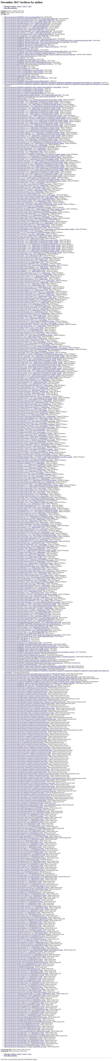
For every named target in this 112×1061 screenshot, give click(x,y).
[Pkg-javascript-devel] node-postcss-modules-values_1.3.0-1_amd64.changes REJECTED (29, 20)
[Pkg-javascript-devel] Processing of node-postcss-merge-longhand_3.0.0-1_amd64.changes (30, 416)
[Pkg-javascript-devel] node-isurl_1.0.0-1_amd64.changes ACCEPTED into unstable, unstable (30, 366)
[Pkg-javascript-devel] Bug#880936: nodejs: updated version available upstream (26, 81)
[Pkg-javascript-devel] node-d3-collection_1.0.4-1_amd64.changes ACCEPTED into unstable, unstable (33, 358)
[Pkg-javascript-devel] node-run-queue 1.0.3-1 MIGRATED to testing (23, 911)
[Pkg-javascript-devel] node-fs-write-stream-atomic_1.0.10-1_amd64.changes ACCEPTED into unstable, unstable (36, 120)
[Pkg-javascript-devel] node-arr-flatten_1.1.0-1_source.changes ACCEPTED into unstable (29, 533)
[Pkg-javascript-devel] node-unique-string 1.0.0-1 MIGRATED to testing (24, 982)
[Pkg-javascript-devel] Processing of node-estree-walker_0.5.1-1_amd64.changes (27, 479)
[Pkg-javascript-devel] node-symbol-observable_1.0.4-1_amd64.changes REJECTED (28, 31)
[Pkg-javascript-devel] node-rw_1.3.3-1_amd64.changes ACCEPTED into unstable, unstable (30, 177)
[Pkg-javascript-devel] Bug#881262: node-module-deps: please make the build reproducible (30, 96)
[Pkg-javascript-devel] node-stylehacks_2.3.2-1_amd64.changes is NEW (24, 415)
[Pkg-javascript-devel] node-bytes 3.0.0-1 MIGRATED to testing (22, 823)
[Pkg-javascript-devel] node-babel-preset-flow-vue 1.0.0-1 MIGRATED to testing (27, 812)
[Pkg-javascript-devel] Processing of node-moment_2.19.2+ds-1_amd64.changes (27, 444)
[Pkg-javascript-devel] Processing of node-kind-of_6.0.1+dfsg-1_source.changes (26, 524)
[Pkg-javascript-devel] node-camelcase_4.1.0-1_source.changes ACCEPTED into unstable (29, 427)
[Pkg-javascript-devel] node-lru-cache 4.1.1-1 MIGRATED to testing (23, 951)
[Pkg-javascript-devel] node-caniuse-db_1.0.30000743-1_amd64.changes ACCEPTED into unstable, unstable (35, 154)
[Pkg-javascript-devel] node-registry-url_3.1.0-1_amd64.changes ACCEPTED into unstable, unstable (32, 135)
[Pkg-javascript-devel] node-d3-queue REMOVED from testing (22, 1023)
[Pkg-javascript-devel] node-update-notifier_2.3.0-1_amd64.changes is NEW (26, 596)
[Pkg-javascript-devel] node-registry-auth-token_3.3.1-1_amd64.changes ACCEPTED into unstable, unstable (34, 134)
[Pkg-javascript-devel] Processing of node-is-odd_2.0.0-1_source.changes (25, 491)
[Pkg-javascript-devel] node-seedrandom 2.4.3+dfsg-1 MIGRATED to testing (26, 942)
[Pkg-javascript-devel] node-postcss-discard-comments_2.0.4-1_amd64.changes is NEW (29, 299)
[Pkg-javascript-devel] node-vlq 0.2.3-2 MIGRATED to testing (22, 859)
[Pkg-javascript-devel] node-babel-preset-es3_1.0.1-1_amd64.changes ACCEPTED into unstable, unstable (34, 170)
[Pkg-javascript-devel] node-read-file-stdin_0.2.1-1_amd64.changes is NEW (25, 408)
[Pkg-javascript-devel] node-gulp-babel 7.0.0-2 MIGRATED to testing (24, 1042)
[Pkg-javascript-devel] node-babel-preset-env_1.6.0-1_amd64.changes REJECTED (27, 23)
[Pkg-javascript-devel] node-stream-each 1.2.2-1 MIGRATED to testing (24, 1012)
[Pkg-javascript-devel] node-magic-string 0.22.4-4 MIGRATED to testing (25, 870)
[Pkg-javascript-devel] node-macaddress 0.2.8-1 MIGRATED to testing (24, 1007)
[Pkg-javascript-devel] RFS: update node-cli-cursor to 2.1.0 (21, 56)
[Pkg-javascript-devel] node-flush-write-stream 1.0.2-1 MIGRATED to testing (26, 933)
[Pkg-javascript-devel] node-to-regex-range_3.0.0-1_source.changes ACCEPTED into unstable (30, 536)
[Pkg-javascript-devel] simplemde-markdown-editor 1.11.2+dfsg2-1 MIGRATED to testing (29, 993)
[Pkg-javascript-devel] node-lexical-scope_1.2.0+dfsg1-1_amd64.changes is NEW (27, 610)
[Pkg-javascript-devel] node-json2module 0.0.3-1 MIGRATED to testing (24, 1006)
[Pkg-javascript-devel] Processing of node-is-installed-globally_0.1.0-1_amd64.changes (29, 575)
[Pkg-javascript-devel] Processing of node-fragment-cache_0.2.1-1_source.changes (27, 505)
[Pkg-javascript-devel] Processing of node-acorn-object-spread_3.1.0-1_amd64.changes (28, 223)
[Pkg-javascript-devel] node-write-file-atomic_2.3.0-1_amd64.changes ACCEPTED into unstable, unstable (34, 143)
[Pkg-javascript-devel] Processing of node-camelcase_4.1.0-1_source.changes (26, 425)
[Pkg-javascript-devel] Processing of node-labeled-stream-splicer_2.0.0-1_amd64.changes (29, 571)
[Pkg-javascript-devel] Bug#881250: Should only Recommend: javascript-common (27, 43)
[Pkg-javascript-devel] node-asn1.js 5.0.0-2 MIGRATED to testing (23, 986)
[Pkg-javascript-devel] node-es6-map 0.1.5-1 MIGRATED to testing (23, 845)
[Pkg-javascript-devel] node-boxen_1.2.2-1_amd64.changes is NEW (23, 471)
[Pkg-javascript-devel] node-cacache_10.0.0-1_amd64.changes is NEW (24, 340)
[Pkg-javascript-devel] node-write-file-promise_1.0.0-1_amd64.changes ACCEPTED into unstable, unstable (34, 167)
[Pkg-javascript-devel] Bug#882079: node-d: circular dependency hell (24, 17)
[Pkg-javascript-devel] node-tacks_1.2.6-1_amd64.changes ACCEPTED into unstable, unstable (31, 138)
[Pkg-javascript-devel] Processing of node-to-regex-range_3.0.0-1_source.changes (27, 532)
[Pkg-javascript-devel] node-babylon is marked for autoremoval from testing (25, 700)
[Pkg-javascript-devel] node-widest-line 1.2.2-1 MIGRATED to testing (24, 984)
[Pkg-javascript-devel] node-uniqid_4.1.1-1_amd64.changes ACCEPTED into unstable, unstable (31, 377)
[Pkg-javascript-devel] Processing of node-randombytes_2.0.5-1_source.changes (26, 600)
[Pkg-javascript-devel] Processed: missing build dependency (21, 664)
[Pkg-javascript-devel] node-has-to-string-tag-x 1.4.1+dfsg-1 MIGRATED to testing (27, 934)
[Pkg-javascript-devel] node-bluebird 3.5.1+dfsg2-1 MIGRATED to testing (25, 995)
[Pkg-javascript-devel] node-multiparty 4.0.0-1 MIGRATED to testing (24, 937)
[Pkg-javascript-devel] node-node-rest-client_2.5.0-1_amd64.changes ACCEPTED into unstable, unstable (34, 163)
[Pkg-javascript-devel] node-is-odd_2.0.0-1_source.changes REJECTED (24, 500)
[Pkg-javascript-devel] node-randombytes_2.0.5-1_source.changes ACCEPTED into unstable (30, 605)
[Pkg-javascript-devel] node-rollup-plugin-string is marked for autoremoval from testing (29, 798)
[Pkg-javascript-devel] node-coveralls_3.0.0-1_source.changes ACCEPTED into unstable (29, 352)
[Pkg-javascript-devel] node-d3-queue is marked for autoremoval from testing (26, 691)
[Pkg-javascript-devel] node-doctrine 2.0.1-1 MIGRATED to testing (23, 978)
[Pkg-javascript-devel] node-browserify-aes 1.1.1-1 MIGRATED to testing (25, 948)
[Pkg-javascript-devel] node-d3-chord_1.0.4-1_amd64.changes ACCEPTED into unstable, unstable (32, 171)
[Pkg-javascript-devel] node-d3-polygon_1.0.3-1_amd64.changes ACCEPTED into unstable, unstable (32, 245)
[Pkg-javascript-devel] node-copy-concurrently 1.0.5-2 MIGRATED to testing (26, 954)
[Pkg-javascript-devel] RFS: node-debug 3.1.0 (17, 65)
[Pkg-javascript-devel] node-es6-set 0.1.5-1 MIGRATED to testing (23, 847)
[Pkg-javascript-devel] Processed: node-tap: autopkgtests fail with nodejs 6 (25, 655)
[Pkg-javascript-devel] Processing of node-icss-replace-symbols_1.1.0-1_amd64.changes (29, 198)
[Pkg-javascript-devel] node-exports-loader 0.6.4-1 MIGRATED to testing (25, 1000)
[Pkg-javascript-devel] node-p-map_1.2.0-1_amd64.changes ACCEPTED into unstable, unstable (31, 131)
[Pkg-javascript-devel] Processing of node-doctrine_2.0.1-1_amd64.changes (25, 435)
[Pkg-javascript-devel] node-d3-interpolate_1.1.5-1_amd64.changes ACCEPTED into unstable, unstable (33, 115)
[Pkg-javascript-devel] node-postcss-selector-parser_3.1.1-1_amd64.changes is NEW (28, 287)
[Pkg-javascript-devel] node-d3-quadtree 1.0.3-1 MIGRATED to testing (24, 928)
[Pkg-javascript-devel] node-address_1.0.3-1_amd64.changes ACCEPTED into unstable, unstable (31, 103)
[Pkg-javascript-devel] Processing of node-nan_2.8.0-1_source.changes (24, 475)
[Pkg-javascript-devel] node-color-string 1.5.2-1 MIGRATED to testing (24, 839)
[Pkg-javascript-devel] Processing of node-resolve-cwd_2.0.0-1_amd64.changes (26, 185)
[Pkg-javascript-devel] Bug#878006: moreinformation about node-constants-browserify (28, 644)
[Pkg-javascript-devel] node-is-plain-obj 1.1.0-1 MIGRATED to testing (24, 1003)
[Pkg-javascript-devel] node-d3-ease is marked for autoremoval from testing (25, 731)
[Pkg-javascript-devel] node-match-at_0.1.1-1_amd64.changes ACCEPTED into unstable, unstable (32, 128)
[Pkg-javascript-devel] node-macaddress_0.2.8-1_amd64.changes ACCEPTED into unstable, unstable (32, 369)
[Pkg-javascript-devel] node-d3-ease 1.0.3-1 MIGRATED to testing (23, 883)
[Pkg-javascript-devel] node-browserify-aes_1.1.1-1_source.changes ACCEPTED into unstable (31, 346)
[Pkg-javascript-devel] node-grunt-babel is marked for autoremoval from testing (26, 706)
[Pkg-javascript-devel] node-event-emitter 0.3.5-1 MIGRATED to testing (24, 855)
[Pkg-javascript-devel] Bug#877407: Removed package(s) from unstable (24, 461)
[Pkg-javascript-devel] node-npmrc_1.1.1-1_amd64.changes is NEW (23, 468)
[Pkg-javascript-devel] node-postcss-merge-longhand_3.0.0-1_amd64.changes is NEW (28, 418)
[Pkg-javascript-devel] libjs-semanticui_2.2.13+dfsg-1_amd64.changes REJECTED (27, 32)
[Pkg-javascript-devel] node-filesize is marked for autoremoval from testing (25, 694)
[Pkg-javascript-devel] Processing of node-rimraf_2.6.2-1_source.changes (25, 333)
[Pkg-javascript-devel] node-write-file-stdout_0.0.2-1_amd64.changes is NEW (26, 312)
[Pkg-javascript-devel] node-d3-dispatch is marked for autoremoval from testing (26, 728)
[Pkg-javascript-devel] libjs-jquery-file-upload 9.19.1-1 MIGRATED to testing (26, 836)
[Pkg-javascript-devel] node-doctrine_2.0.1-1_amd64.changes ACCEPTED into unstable (29, 436)
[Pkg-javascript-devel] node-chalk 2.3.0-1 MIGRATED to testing (22, 825)
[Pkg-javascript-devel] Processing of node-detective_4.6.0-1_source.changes (25, 580)
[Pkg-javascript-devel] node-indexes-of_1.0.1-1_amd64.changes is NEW (24, 284)
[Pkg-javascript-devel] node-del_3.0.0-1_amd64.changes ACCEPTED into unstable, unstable (30, 360)
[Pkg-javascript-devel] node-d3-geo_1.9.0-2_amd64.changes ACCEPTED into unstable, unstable (31, 241)
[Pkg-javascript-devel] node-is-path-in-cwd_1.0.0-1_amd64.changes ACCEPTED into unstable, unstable (33, 363)
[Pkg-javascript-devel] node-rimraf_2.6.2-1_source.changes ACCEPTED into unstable (28, 335)
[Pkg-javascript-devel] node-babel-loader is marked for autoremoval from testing (27, 697)
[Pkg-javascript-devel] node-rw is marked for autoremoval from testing (24, 742)
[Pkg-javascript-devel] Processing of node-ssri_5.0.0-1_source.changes (24, 327)
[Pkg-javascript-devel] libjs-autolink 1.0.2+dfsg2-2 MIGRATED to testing (25, 834)
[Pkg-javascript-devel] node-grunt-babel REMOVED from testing (22, 1026)
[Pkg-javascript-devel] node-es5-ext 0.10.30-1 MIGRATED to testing (23, 842)
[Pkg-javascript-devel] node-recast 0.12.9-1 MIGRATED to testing (23, 990)
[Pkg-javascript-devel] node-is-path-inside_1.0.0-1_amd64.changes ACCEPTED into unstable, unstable (33, 176)
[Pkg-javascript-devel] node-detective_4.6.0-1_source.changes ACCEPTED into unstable (29, 582)
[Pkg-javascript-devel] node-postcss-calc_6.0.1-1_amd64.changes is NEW (25, 310)
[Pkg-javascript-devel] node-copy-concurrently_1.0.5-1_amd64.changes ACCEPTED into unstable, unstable (34, 355)
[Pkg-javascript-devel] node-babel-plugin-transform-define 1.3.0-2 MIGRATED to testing (29, 1035)
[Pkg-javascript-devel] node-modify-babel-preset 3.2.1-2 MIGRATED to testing (26, 808)
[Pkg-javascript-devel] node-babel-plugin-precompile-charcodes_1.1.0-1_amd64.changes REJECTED (32, 95)
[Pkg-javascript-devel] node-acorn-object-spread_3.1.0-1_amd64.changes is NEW (27, 224)
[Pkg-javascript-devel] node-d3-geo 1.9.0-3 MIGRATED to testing (23, 925)
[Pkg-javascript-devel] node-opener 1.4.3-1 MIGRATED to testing (23, 903)
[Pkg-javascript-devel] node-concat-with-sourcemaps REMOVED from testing (26, 973)
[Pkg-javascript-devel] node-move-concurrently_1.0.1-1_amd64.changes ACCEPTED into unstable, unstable (34, 371)
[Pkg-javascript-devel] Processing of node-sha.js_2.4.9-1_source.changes (24, 589)
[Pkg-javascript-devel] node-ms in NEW (15, 67)
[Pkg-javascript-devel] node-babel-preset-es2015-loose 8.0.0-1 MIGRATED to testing (28, 918)
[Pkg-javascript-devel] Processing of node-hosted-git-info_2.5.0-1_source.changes (27, 396)
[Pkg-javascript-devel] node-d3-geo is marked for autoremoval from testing (25, 738)
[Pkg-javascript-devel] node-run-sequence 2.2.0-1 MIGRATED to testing (24, 1011)
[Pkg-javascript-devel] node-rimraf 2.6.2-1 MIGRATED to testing (22, 953)
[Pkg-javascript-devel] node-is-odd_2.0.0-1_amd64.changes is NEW (23, 521)
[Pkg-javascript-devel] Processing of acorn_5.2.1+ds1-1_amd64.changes (24, 234)
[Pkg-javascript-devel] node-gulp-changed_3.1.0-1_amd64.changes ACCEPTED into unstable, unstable (33, 99)
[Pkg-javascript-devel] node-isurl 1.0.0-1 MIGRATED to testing (22, 1004)
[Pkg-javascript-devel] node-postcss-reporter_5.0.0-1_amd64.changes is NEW (26, 405)
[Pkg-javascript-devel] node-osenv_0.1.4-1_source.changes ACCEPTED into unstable (28, 399)
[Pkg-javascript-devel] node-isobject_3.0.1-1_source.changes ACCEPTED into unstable (29, 502)
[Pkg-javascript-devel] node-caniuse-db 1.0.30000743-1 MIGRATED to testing (26, 920)
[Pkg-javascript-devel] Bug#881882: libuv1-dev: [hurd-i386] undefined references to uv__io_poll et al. (33, 684)
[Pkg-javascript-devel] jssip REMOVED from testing (19, 967)
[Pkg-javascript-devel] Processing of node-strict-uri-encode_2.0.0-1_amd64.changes (28, 257)
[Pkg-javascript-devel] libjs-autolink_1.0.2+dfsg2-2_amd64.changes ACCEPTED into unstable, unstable (33, 204)
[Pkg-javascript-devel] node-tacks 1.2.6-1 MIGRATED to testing (22, 912)
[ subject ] (25, 6)
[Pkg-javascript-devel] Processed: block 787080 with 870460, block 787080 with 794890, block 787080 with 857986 (37, 680)
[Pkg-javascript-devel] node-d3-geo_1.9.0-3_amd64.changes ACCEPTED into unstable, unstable (31, 243)
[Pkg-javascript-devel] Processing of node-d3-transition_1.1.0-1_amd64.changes (26, 379)
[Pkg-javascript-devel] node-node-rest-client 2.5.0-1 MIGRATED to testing (25, 939)
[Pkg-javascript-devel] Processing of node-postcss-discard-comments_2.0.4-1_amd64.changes (30, 298)
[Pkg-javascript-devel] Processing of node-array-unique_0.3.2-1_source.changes (26, 496)
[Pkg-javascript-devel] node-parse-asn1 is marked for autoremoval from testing (26, 745)
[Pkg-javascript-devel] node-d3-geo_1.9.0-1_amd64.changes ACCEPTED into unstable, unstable (31, 240)
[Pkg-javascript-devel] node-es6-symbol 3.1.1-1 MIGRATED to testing (24, 848)
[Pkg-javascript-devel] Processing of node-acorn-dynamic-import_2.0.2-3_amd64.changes (29, 482)
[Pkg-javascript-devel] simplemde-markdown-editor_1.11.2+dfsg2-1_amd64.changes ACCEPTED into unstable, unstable (38, 457)
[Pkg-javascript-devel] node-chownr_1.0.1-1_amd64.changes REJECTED (25, 318)
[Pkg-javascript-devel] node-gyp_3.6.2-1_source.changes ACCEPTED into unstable (27, 474)
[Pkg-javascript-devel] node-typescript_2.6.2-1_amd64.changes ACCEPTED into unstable (29, 518)
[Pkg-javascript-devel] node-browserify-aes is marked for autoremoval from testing (27, 748)
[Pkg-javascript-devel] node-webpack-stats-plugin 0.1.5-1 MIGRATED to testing (27, 943)
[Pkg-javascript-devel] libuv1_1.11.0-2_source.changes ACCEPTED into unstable (27, 232)
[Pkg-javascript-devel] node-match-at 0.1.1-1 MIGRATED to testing (23, 898)
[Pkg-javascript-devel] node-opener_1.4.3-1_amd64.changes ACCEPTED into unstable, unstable (31, 101)
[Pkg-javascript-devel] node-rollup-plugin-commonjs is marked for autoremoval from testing (30, 719)
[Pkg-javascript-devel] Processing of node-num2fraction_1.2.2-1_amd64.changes (27, 213)
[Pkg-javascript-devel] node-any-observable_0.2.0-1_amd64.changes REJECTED (27, 25)
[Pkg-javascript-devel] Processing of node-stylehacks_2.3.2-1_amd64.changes (26, 413)
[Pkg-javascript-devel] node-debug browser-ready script (20, 59)
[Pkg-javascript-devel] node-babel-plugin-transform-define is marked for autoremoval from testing (32, 699)
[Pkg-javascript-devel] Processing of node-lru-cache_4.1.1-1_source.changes (25, 319)
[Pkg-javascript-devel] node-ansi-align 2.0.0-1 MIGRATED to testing (23, 970)
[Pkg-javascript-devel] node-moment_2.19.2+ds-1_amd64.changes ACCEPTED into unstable (30, 446)
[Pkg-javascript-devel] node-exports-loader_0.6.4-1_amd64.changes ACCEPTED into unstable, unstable (33, 362)
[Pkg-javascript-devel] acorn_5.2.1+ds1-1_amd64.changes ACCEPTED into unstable (28, 235)
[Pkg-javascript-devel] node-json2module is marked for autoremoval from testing (27, 770)
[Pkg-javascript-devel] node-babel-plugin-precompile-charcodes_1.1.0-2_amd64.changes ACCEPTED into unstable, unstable (39, 229)
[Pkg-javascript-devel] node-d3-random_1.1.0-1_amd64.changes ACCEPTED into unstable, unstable (32, 246)
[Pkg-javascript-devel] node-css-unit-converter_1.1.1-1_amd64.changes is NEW (26, 276)
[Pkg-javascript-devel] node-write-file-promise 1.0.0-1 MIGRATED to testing (26, 945)
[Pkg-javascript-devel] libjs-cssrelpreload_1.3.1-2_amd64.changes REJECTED (26, 35)
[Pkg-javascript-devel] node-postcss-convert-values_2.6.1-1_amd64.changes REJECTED (29, 293)
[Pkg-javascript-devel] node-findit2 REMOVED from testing (21, 890)
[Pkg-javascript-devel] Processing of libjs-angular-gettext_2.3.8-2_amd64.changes (27, 216)
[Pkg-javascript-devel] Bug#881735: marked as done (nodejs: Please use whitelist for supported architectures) (35, 674)
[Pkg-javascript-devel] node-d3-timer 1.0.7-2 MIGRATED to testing (23, 1039)
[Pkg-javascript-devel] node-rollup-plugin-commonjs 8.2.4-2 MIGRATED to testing (27, 801)
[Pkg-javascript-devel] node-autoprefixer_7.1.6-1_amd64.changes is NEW (25, 269)
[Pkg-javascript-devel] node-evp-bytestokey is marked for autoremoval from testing (27, 753)
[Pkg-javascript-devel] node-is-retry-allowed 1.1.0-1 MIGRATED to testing (25, 895)
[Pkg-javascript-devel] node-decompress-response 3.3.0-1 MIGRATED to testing (27, 887)
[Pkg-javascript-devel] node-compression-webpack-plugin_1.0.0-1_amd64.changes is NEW (30, 199)
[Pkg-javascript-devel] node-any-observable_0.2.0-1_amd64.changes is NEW (26, 382)
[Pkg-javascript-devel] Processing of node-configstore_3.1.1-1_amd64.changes (26, 266)
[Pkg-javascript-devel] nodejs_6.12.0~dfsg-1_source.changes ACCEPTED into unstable (29, 452)
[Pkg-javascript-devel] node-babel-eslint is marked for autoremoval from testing (26, 695)
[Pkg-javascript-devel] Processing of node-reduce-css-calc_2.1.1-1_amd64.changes (27, 273)
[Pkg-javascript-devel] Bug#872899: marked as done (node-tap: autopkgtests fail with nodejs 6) (31, 660)
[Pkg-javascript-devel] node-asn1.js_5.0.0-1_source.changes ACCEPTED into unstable (28, 343)
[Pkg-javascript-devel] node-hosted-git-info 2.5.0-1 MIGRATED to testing (25, 956)
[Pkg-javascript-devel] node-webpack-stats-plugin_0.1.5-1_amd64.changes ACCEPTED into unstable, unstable (35, 181)
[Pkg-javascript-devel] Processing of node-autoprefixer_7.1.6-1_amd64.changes (26, 268)
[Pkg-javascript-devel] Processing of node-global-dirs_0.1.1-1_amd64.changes (26, 564)
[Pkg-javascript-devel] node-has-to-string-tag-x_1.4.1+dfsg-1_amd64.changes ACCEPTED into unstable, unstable (36, 162)
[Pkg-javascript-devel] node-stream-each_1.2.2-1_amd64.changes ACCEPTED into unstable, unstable (33, 374)
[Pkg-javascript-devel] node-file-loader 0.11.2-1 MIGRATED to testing (24, 856)
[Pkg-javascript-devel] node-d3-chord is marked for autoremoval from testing (26, 733)
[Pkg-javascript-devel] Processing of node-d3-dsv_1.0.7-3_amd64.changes (25, 149)
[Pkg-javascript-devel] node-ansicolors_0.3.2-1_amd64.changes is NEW (24, 262)
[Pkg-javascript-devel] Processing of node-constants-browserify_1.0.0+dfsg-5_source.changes (30, 323)
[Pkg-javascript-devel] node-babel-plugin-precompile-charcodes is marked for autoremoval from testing (33, 730)
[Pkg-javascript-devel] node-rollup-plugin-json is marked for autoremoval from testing (28, 797)
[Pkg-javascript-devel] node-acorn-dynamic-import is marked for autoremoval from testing (29, 709)
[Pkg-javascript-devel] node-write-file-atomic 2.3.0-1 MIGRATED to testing (25, 917)
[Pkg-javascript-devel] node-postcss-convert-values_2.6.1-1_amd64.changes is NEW (28, 296)
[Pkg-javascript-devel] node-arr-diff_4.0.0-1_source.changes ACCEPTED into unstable (28, 497)
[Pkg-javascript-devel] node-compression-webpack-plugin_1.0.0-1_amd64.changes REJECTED (31, 18)
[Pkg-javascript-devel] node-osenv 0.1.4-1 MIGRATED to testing (22, 957)
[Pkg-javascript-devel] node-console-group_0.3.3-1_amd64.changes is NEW (25, 227)
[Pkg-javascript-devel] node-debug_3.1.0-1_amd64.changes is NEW (23, 557)
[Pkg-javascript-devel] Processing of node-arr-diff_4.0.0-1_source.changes (25, 493)
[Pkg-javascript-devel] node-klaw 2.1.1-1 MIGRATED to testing (22, 1029)
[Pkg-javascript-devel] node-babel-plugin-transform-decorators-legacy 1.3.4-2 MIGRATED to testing (32, 805)
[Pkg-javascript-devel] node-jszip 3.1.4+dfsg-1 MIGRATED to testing (24, 869)
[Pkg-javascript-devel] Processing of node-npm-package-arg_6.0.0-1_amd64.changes (28, 401)
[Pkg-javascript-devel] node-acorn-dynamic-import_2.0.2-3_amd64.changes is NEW (28, 21)
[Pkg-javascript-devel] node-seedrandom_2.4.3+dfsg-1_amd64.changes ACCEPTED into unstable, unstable (34, 165)
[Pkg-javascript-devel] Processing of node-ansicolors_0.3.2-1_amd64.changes (26, 260)
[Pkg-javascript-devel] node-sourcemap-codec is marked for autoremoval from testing (28, 717)
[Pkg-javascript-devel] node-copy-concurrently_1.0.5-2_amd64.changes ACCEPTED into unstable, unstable (34, 357)
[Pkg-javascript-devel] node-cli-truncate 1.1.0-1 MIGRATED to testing (24, 878)
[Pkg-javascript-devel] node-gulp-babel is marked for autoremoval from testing (26, 762)
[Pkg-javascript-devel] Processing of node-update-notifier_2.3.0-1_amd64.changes (27, 585)
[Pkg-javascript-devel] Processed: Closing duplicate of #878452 (22, 653)
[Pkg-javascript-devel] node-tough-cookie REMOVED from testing (23, 809)
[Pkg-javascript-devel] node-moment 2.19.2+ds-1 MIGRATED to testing (24, 989)
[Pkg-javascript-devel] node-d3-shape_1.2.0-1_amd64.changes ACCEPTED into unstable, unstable (32, 251)
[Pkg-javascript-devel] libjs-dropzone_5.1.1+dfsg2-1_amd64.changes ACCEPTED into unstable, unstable (34, 485)
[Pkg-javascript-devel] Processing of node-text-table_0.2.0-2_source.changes (25, 410)
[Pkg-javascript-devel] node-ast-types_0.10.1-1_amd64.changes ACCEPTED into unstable (29, 440)
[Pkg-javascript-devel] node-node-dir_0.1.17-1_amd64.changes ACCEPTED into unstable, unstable (32, 129)
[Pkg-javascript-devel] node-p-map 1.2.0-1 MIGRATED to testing (22, 904)
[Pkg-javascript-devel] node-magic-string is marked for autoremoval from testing (27, 714)
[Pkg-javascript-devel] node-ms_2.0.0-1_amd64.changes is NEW (22, 193)
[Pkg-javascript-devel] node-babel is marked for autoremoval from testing (25, 705)
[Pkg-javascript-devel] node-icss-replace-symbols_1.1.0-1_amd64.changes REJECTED (28, 621)
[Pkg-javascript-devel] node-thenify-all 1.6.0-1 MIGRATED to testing (24, 1014)
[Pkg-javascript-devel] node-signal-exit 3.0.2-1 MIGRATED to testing (24, 819)
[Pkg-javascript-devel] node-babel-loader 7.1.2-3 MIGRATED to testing (24, 1034)
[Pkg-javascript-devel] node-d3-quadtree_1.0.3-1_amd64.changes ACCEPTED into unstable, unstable (32, 157)
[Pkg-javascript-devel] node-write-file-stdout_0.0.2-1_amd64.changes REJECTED (27, 305)
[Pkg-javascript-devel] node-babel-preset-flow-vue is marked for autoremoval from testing (29, 708)
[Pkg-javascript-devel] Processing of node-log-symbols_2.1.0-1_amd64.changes (26, 302)
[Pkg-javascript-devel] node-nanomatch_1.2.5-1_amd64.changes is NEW (24, 527)
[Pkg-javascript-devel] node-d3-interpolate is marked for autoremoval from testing (27, 725)
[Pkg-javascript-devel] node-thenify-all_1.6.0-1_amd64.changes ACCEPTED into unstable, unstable (32, 376)
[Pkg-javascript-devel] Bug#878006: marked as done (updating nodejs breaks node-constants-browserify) (33, 663)
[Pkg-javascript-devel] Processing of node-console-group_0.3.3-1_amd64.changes (27, 226)
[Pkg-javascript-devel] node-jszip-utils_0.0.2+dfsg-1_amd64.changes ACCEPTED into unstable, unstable (33, 126)
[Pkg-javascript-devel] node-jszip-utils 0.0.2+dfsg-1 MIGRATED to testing (25, 897)
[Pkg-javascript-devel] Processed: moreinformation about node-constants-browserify (28, 661)
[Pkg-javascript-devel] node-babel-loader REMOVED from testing (23, 1020)
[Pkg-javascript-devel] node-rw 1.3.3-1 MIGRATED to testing (21, 940)
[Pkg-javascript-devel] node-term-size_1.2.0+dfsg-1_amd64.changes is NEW (26, 190)
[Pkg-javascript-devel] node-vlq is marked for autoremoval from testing (24, 716)
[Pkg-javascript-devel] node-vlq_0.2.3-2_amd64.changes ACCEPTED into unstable (27, 207)
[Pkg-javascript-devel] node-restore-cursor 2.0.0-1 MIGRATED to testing (25, 831)
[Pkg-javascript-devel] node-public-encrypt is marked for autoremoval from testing (27, 747)
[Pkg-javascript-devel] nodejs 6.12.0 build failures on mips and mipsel (24, 70)
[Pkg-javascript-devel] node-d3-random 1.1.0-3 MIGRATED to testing (24, 886)
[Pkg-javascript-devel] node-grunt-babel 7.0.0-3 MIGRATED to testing (24, 814)
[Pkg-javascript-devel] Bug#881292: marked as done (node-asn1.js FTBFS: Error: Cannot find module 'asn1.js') (35, 667)
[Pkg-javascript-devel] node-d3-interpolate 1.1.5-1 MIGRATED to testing (25, 884)
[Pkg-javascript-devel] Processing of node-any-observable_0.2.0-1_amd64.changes (27, 380)
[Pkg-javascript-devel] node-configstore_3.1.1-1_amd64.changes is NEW (25, 271)
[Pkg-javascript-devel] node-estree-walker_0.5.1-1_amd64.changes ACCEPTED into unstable (30, 480)
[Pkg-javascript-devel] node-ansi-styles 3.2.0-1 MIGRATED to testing (24, 822)
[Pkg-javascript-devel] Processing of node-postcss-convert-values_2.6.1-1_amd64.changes (29, 291)
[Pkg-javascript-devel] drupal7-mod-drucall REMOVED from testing (23, 961)
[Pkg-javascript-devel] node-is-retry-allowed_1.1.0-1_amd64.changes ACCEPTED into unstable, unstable (34, 124)
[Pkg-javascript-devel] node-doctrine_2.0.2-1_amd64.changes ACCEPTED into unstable (29, 560)
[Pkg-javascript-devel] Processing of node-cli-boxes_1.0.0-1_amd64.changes (25, 237)
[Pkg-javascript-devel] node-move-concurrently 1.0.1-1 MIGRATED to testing (26, 1009)
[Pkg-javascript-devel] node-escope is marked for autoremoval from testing (25, 720)
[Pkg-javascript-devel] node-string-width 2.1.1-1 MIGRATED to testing (24, 820)
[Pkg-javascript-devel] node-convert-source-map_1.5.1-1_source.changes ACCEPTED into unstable (32, 602)
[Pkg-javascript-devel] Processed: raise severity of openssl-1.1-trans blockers (26, 669)
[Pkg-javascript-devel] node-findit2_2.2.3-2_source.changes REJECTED (24, 430)
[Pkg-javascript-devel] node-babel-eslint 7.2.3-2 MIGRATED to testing (24, 1032)
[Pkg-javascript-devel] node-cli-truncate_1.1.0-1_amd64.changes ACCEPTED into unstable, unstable (32, 107)
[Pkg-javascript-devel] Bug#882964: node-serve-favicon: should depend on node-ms (28, 62)
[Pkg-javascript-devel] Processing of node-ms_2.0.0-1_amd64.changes (24, 191)
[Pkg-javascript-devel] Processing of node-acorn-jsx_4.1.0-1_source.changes (25, 574)
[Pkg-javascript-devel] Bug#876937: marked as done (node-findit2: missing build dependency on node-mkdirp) (35, 666)
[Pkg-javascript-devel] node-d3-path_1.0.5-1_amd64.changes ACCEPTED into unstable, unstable (31, 173)
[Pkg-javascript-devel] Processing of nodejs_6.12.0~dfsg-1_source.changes (25, 450)
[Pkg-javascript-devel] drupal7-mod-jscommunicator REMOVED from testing (26, 962)
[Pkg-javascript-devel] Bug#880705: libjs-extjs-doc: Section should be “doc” (25, 45)
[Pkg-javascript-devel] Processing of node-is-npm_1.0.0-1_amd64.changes (25, 254)
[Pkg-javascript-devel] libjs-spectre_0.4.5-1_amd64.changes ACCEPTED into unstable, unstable (31, 486)
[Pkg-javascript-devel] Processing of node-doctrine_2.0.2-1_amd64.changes (25, 558)
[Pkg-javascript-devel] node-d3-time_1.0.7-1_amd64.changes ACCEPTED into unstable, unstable (31, 159)
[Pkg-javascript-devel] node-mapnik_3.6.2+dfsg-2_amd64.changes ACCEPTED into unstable (30, 603)
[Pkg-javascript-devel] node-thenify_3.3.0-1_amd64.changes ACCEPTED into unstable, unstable (31, 140)
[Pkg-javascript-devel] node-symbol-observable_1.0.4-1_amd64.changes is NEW (27, 386)
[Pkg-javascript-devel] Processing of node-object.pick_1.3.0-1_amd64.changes (26, 494)
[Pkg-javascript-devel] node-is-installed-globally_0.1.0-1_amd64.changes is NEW (27, 578)
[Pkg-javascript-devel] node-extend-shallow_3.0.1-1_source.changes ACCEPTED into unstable (31, 541)
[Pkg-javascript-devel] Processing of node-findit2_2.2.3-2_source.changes (25, 429)
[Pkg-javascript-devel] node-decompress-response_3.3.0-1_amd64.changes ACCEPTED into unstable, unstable (35, 117)
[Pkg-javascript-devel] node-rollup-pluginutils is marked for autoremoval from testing (28, 794)
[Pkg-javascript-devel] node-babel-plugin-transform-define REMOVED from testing (28, 1021)
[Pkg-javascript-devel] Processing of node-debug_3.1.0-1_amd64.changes (25, 547)
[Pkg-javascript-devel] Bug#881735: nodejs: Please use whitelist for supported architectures (30, 53)
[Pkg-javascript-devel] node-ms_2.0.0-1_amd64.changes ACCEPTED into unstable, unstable (30, 550)
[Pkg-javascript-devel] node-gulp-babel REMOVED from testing (22, 1028)
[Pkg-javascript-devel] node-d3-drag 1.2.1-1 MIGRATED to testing (23, 881)
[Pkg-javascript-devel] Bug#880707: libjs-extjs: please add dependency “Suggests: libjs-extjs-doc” (32, 46)
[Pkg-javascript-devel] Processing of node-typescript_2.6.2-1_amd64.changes (26, 514)
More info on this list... (11, 8)
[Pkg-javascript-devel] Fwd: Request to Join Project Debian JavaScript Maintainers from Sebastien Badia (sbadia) (36, 51)
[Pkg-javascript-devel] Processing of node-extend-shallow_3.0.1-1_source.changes (27, 538)
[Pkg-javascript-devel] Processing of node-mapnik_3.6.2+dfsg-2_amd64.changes (27, 597)
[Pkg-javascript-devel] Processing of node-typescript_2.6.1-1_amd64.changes (26, 145)
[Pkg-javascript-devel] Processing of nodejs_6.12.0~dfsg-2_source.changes (25, 458)
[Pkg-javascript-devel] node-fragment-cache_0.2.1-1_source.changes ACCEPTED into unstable (31, 511)
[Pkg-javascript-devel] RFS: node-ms (14, 57)
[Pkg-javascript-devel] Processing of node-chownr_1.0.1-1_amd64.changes (25, 316)
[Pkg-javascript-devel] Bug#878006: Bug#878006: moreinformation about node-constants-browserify (32, 624)
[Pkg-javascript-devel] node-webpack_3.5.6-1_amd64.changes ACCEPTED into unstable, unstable (32, 179)
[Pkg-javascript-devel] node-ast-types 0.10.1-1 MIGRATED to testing (23, 987)
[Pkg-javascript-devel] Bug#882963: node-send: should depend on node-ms (25, 60)
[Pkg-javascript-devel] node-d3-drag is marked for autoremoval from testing (25, 727)
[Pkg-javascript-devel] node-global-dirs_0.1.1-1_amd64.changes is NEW (24, 567)
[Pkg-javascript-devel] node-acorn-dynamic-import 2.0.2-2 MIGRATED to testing (27, 1031)
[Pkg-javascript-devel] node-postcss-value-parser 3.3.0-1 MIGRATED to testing (26, 817)
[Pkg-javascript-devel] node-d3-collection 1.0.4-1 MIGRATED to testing (24, 996)
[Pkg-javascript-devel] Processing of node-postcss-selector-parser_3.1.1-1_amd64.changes (29, 280)
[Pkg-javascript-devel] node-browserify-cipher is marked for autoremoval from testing (28, 750)
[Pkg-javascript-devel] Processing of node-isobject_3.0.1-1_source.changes (25, 488)
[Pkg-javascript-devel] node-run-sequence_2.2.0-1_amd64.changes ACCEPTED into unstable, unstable (33, 372)
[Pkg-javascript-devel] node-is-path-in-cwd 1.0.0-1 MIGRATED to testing (25, 1001)
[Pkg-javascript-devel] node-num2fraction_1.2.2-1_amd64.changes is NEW (25, 215)
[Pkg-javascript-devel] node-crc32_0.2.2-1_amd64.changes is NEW (23, 591)
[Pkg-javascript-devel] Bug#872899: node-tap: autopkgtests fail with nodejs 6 (26, 78)
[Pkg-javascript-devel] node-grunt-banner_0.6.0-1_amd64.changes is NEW (25, 569)
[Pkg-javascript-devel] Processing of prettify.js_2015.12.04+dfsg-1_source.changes (27, 454)
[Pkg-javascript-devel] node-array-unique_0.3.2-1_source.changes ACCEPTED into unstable (30, 508)
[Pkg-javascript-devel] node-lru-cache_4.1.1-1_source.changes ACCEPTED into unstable (29, 321)
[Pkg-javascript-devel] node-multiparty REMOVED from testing (22, 900)
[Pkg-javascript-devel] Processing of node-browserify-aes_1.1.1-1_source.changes (27, 344)
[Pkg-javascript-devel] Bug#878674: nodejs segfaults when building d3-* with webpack (29, 625)
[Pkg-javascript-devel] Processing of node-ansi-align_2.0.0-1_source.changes (26, 422)
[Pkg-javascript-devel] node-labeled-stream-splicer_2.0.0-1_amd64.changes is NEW (28, 572)
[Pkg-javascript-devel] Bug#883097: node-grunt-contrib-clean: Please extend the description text (31, 647)
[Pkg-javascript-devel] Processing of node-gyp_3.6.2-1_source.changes (24, 472)
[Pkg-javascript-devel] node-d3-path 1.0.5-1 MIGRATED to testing (23, 926)
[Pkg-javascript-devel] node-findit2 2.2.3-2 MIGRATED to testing (23, 979)
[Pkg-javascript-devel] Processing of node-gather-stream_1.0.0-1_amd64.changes (27, 313)
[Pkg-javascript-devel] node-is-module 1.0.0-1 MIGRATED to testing (23, 816)
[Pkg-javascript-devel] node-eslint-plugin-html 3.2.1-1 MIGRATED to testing (26, 853)
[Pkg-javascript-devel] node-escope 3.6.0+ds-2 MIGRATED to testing (24, 851)
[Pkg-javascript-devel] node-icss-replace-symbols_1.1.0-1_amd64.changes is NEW (27, 201)
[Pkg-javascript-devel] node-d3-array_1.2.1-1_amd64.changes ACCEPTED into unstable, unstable (31, 156)
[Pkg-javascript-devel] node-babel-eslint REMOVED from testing (22, 1018)
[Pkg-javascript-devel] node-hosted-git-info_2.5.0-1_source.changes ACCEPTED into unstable (31, 397)
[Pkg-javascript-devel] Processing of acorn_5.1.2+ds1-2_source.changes (24, 182)
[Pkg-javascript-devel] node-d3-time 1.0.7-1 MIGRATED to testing (23, 929)
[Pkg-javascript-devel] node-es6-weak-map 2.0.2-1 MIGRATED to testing (25, 850)
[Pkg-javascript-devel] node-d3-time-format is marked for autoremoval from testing (27, 739)
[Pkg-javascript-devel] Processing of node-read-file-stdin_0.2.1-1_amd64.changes (27, 407)
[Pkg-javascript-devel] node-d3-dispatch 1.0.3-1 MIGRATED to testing (24, 879)
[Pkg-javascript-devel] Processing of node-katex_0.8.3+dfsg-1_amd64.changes (26, 391)
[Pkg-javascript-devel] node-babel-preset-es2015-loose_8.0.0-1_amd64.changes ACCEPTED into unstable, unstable (36, 168)
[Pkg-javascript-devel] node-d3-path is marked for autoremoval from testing (25, 744)
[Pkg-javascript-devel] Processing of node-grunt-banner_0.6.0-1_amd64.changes (27, 566)
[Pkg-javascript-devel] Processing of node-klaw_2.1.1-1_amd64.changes (24, 463)
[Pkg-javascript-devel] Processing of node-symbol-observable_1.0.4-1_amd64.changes (28, 385)
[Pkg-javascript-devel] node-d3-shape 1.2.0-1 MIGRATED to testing (23, 976)
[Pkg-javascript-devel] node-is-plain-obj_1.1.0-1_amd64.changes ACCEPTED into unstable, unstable (32, 365)
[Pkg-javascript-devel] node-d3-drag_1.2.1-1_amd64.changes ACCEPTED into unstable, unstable (31, 112)
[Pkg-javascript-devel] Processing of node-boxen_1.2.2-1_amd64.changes (25, 469)
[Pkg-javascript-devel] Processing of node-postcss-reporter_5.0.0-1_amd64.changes (27, 404)
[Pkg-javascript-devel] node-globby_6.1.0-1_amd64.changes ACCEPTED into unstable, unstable (31, 123)
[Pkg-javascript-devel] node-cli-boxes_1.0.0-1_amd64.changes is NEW (24, 238)
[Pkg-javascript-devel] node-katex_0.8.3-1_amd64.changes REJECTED (24, 29)
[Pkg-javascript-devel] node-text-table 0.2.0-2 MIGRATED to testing (23, 959)
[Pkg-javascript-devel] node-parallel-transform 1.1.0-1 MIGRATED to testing (26, 906)
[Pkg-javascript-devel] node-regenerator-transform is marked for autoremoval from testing (29, 703)
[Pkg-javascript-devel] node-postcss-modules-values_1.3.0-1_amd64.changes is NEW (28, 202)
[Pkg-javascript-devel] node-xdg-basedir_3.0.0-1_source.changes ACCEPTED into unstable (30, 265)
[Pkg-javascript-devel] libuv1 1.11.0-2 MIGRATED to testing (21, 872)
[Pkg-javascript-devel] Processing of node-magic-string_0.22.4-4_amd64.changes (27, 210)
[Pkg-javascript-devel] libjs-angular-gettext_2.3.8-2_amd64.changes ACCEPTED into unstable (31, 218)
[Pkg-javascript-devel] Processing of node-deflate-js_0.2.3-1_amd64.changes (26, 588)
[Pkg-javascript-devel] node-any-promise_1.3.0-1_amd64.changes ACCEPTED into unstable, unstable (33, 104)
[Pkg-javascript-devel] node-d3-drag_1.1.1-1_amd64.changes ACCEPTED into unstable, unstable (31, 110)
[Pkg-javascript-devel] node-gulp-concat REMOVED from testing (22, 981)
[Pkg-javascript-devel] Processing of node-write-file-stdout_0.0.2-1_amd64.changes (27, 301)
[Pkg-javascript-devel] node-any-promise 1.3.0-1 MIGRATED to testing (24, 875)
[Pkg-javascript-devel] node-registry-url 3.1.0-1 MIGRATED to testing (24, 909)
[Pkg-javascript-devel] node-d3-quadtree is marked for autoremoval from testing (26, 734)
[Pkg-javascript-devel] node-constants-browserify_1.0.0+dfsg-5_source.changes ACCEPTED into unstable (34, 324)
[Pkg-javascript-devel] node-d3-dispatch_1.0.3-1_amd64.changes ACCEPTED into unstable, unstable (32, 109)
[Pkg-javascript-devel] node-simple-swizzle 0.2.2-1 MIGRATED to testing (25, 858)
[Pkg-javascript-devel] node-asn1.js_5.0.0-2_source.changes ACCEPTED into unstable (28, 449)
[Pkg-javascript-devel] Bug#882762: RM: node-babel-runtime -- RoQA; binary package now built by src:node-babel (37, 42)
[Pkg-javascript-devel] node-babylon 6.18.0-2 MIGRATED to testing (23, 806)
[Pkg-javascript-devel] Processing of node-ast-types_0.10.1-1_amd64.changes (26, 438)
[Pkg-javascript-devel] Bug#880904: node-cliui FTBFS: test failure (23, 37)
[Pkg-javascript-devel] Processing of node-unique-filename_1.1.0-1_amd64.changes (27, 288)
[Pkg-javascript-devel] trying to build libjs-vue (17, 68)
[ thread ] (19, 6)
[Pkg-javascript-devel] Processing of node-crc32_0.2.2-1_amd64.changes (24, 583)
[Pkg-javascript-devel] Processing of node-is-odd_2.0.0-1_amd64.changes (25, 519)
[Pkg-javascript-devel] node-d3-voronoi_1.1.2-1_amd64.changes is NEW (24, 390)
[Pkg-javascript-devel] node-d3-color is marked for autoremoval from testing (25, 692)
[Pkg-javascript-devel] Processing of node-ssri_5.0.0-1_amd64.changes (24, 332)
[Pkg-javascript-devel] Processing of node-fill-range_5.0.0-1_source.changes (25, 544)
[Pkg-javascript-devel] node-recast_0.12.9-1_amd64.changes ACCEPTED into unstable (28, 443)
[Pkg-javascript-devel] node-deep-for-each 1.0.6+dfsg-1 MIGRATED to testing (26, 889)
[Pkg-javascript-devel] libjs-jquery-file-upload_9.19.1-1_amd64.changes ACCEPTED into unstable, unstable (34, 209)
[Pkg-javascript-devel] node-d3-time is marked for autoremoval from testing (25, 741)
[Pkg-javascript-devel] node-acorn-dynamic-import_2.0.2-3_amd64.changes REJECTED (29, 34)
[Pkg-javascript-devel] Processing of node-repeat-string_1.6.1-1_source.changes (26, 528)
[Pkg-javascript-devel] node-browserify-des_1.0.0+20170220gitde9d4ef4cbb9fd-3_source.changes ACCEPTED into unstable (39, 349)
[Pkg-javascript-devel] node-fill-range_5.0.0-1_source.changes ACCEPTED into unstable (29, 546)
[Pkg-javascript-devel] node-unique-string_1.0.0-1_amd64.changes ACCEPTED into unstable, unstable (33, 252)
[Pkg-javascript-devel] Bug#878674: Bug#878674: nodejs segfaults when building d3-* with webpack (33, 87)
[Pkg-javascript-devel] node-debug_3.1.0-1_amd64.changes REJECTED (24, 549)
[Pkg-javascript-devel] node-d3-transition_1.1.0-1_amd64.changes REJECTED (26, 26)
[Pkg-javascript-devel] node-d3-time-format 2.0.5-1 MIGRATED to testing (25, 931)
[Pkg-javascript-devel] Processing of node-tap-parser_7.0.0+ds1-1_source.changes (27, 586)
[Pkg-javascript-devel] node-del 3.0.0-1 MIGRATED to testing (22, 998)
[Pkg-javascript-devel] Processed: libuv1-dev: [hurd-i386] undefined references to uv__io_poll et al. (32, 675)
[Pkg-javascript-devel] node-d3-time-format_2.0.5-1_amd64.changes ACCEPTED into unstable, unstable (33, 174)
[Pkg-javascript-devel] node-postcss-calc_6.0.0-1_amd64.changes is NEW (25, 285)
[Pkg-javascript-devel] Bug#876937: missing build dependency (22, 50)
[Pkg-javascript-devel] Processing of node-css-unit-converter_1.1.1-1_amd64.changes (28, 274)
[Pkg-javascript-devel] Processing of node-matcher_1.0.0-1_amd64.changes (25, 148)
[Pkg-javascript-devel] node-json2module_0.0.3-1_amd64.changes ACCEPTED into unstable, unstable (33, 368)
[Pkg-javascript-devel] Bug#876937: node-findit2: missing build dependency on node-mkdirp (30, 645)
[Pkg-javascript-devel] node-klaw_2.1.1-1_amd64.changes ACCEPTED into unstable (28, 464)
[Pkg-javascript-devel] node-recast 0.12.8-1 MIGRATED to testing (23, 830)
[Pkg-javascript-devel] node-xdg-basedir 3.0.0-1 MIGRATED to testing (24, 947)
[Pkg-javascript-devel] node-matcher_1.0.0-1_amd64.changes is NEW (24, 152)
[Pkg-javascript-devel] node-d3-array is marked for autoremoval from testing (25, 736)
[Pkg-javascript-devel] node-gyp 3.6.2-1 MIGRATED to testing (22, 1045)
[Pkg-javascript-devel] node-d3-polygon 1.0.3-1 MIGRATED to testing (24, 975)
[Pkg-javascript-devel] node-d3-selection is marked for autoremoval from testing (27, 689)
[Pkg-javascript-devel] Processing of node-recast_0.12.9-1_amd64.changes (25, 441)
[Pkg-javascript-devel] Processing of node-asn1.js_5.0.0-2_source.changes (25, 447)
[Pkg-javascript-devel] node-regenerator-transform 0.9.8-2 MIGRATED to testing (27, 811)
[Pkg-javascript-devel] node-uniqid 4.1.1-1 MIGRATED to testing (22, 1015)
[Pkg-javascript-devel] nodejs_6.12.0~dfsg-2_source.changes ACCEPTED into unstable (29, 460)
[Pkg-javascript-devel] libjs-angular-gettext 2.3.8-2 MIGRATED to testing (25, 861)
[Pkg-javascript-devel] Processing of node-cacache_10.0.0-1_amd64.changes (25, 338)
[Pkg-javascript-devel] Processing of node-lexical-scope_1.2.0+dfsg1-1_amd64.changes (29, 608)
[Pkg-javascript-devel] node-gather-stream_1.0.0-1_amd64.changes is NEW (25, 315)
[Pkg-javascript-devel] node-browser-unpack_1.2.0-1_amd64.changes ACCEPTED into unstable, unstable (34, 106)
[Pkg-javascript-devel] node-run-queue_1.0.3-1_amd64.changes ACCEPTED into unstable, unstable (32, 137)
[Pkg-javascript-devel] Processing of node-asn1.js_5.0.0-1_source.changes (25, 341)
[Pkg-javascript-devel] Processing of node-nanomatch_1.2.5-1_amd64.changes (26, 522)
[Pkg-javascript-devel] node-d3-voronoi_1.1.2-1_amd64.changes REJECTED (26, 28)
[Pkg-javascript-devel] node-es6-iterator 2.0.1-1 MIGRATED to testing (24, 844)
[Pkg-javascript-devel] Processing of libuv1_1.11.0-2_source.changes (23, 230)
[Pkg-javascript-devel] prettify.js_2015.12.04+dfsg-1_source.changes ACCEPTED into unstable (31, 455)
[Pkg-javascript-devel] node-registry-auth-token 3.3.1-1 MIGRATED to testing (26, 908)
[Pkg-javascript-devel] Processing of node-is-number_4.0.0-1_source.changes (26, 489)
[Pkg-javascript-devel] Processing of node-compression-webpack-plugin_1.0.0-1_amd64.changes (31, 196)
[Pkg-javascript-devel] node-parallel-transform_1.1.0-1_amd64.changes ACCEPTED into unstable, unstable (34, 132)
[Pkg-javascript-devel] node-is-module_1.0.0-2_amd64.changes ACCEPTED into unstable (29, 221)
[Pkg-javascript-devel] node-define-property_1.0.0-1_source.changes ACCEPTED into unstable (31, 510)
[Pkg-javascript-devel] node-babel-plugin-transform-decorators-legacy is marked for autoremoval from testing (35, 702)
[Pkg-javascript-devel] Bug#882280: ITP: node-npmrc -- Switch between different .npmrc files (30, 686)
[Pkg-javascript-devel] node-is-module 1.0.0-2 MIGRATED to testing (23, 865)
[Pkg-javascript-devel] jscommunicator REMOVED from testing (22, 965)
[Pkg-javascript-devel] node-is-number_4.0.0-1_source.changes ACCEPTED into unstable (29, 499)
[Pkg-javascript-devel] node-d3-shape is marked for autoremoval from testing (26, 756)
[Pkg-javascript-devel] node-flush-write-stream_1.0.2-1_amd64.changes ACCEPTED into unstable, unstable (34, 160)
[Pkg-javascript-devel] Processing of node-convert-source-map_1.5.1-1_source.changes (28, 599)
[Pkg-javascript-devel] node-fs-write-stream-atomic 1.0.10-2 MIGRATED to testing (27, 828)
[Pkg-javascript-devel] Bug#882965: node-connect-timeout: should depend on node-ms (28, 64)
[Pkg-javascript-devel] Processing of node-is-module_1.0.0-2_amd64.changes (26, 220)
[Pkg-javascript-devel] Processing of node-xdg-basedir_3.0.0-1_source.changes (26, 263)
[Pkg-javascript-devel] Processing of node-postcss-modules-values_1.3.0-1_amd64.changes (30, 195)
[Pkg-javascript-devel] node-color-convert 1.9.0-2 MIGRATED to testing (24, 826)
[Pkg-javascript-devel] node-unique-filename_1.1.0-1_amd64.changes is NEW (26, 290)
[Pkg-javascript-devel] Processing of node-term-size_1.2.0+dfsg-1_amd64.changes (27, 188)
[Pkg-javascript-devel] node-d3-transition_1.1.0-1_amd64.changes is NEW (25, 383)
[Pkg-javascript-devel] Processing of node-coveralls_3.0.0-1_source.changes (25, 351)
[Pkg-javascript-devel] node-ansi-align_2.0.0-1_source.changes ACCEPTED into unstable (29, 424)
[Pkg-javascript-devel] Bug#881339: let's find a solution (20, 76)
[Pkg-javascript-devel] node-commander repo (17, 48)
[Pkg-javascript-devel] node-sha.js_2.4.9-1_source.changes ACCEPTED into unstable (28, 606)
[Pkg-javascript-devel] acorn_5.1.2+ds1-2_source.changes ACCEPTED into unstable (28, 184)
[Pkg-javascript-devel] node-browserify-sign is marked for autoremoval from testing (28, 752)
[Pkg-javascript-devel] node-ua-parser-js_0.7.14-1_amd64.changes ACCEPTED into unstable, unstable (33, 142)
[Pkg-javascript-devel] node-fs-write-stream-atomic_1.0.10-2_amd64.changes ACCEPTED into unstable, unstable (36, 121)
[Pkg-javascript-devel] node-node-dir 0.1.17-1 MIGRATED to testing (23, 901)
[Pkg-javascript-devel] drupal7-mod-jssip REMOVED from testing (23, 964)
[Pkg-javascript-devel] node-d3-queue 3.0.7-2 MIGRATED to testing (23, 1037)
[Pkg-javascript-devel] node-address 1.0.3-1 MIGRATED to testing (23, 873)
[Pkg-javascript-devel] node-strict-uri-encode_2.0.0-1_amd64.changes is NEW (26, 259)
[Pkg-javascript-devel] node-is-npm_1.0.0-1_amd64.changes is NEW (23, 255)
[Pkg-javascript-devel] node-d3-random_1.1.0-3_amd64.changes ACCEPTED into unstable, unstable (32, 249)
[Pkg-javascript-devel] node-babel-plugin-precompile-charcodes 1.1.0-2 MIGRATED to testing (31, 876)
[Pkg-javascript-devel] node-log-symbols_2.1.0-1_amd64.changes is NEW (25, 304)
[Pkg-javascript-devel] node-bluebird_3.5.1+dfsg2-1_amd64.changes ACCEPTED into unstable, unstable (33, 354)
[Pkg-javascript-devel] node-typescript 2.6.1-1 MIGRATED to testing (23, 833)
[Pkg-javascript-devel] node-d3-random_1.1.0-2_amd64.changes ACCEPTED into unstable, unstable (32, 248)
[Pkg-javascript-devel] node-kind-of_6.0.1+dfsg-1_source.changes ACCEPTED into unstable (30, 525)
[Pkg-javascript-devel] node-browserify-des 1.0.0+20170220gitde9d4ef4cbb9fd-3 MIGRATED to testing (33, 950)
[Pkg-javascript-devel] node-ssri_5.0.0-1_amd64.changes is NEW (22, 337)
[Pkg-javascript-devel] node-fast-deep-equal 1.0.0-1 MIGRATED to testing (25, 862)
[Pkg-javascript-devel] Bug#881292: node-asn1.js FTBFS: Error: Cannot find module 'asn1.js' (30, 39)
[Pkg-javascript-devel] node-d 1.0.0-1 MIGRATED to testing (21, 840)
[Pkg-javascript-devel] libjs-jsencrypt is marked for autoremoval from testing (26, 711)
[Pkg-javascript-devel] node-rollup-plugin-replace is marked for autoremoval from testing (29, 713)
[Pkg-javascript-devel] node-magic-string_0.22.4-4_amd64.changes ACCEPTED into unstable (30, 212)
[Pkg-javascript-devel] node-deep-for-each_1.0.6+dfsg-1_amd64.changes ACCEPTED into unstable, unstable (35, 118)
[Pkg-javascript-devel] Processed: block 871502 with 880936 (21, 658)
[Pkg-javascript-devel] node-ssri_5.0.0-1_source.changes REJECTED (23, 330)
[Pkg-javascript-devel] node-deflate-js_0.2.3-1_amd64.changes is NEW (24, 592)
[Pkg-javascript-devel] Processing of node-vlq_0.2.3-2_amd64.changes (24, 206)
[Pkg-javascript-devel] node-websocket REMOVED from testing (22, 968)
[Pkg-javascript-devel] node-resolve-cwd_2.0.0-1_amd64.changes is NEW (25, 187)
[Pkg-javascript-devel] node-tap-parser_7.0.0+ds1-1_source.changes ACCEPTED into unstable (31, 594)
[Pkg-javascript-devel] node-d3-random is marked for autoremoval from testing (26, 723)
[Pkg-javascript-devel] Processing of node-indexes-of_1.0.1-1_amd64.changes (26, 279)
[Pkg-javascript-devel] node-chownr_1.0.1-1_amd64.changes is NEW (23, 329)
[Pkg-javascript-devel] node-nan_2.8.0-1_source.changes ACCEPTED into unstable (27, 477)
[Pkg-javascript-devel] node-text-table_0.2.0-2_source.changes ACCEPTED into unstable (29, 411)
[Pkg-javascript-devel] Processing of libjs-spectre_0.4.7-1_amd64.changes (25, 561)
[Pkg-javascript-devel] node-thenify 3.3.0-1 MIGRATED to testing (23, 914)
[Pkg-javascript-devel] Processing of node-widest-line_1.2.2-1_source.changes (26, 419)
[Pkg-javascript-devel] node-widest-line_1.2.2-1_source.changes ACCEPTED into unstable (29, 421)
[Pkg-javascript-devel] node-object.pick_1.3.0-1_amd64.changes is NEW (24, 503)
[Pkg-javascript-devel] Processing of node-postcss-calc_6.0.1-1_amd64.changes (26, 308)
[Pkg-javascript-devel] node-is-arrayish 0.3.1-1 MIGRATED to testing (24, 803)
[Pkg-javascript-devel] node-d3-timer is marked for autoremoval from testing (26, 688)
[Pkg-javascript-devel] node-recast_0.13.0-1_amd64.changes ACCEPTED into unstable (28, 516)
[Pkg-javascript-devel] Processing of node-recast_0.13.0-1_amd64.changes (25, 513)
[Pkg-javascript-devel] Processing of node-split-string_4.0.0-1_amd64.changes (26, 539)
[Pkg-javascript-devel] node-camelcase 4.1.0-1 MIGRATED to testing (24, 972)
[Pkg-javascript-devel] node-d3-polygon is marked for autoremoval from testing (26, 758)
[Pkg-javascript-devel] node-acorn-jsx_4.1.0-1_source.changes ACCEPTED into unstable (29, 577)
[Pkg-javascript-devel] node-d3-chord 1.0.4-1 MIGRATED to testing (23, 923)
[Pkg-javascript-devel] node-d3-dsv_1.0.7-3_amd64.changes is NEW (23, 151)
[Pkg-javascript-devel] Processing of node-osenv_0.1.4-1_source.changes (24, 394)
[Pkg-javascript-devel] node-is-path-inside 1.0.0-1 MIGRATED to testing (24, 936)
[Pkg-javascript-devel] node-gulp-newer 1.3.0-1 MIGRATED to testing (24, 864)
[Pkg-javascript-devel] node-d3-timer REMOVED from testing (22, 1025)
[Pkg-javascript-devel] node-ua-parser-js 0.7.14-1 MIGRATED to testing (24, 915)
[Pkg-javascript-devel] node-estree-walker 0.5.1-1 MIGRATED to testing (24, 1043)
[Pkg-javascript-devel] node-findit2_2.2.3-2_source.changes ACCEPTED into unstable (28, 433)
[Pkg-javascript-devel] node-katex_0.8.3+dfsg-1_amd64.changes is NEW (24, 393)
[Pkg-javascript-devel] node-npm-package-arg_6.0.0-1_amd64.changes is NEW (26, 402)
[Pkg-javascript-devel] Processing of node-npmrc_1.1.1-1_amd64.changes (25, 466)
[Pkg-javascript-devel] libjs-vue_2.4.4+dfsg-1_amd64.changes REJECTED (25, 93)
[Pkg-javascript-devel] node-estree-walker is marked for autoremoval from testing (27, 795)
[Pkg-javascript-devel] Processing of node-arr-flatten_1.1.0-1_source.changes (26, 530)
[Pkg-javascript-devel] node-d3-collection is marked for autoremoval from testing (27, 769)
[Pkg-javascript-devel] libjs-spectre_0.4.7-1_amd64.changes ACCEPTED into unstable (28, 563)
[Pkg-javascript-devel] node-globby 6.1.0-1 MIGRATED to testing (23, 892)
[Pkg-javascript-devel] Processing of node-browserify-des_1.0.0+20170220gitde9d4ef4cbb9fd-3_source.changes (35, 347)
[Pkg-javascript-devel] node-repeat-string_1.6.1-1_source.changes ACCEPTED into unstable (30, 535)
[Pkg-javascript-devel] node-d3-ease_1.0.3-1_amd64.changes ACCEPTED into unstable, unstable (31, 113)
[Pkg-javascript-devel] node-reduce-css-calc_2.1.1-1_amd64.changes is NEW (26, 277)
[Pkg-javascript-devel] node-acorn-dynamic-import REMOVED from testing (25, 1017)
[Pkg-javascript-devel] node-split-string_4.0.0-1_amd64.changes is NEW (24, 543)
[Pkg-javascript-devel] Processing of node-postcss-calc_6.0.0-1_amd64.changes (26, 282)
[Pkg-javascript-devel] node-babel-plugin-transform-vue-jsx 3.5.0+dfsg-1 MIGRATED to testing (31, 837)
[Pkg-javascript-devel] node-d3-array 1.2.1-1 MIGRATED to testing (23, 922)
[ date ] (30, 6)
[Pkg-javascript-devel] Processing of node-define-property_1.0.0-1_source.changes (27, 507)
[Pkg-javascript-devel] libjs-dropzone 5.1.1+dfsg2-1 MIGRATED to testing (25, 1046)
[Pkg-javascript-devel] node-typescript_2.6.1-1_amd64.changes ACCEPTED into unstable (29, 146)
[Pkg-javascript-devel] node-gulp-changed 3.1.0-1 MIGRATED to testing (24, 894)
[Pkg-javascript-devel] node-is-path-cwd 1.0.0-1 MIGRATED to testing (24, 867)
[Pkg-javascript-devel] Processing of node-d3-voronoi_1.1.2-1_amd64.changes (26, 388)
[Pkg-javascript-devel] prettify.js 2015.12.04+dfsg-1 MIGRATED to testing (25, 992)
